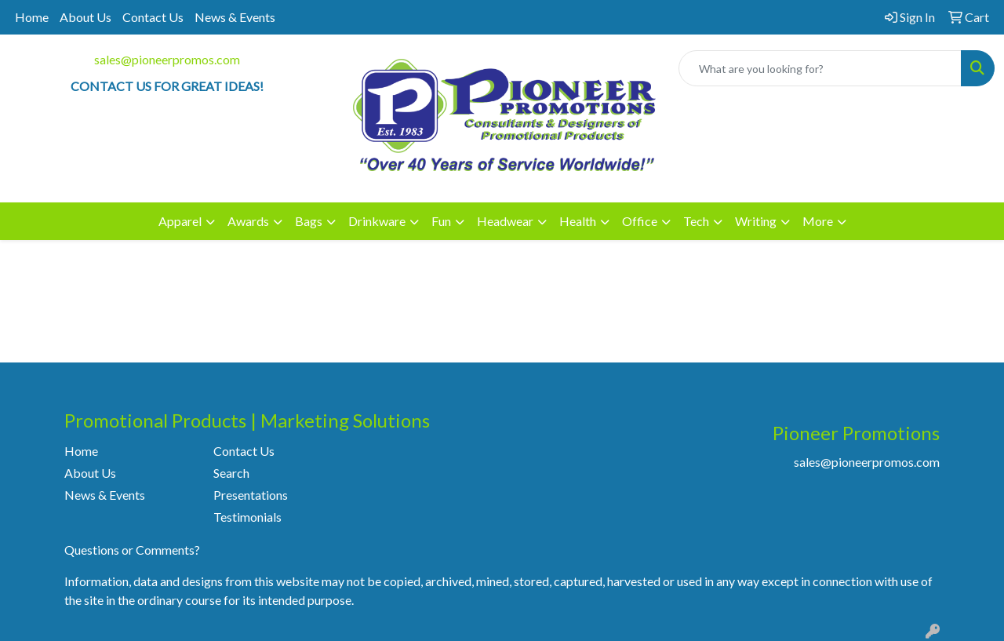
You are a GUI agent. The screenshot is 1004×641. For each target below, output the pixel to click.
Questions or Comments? (132, 549)
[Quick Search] (820, 68)
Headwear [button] (505, 220)
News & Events (235, 16)
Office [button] (639, 220)
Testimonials (247, 516)
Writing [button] (756, 220)
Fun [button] (441, 220)
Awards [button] (248, 220)
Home (32, 16)
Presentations (250, 494)
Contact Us (153, 16)
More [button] (817, 220)
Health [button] (577, 220)
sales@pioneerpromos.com (167, 59)
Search (231, 472)
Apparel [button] (180, 220)
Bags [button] (308, 220)
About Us (85, 16)
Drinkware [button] (377, 220)
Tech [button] (696, 220)
